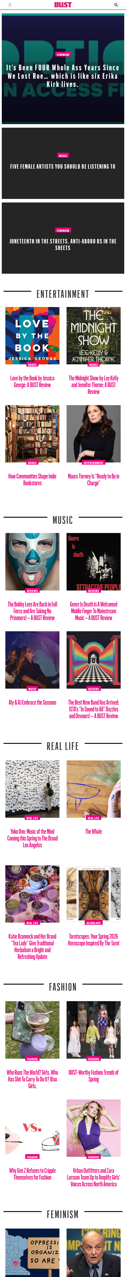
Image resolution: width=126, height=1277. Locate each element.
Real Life (32, 817)
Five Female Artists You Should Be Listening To (63, 165)
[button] (10, 5)
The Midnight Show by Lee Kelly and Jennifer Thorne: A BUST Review (94, 383)
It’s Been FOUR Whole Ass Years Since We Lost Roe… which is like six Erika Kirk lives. (63, 74)
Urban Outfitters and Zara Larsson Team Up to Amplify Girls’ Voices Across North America (93, 1176)
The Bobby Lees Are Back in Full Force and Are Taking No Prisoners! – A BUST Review (32, 609)
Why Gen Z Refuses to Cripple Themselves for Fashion (32, 1172)
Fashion (63, 985)
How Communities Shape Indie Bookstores (32, 478)
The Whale (93, 830)
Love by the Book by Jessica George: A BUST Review (32, 379)
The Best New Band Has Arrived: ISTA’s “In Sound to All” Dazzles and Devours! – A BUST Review (93, 707)
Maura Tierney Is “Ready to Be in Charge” (93, 478)
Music (63, 155)
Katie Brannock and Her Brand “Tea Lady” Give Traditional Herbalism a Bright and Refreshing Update (32, 945)
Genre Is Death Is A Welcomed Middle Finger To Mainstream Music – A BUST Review (93, 609)
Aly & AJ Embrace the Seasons (32, 701)
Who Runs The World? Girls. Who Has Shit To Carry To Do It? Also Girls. (32, 1077)
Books (32, 364)
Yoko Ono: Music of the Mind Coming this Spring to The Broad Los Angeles (32, 837)
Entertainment (63, 292)
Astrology (93, 922)
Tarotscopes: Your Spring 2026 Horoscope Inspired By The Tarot (93, 938)
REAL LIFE (63, 744)
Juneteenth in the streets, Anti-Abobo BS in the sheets (63, 243)
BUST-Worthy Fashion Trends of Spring (94, 1074)
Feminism (63, 54)
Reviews (32, 590)
